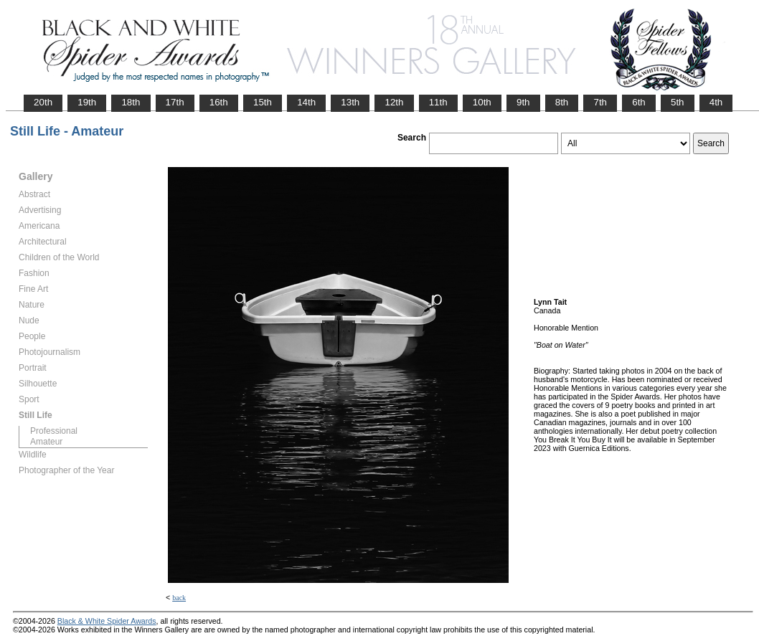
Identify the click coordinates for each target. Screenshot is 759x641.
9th (523, 102)
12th (394, 102)
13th (350, 102)
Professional (53, 431)
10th (482, 102)
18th (130, 102)
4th (716, 102)
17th (175, 102)
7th (600, 102)
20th (43, 102)
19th (87, 102)
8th (562, 102)
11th (438, 102)
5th (677, 102)
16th (219, 102)
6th (639, 102)
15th (262, 102)
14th (306, 102)
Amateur (46, 442)
